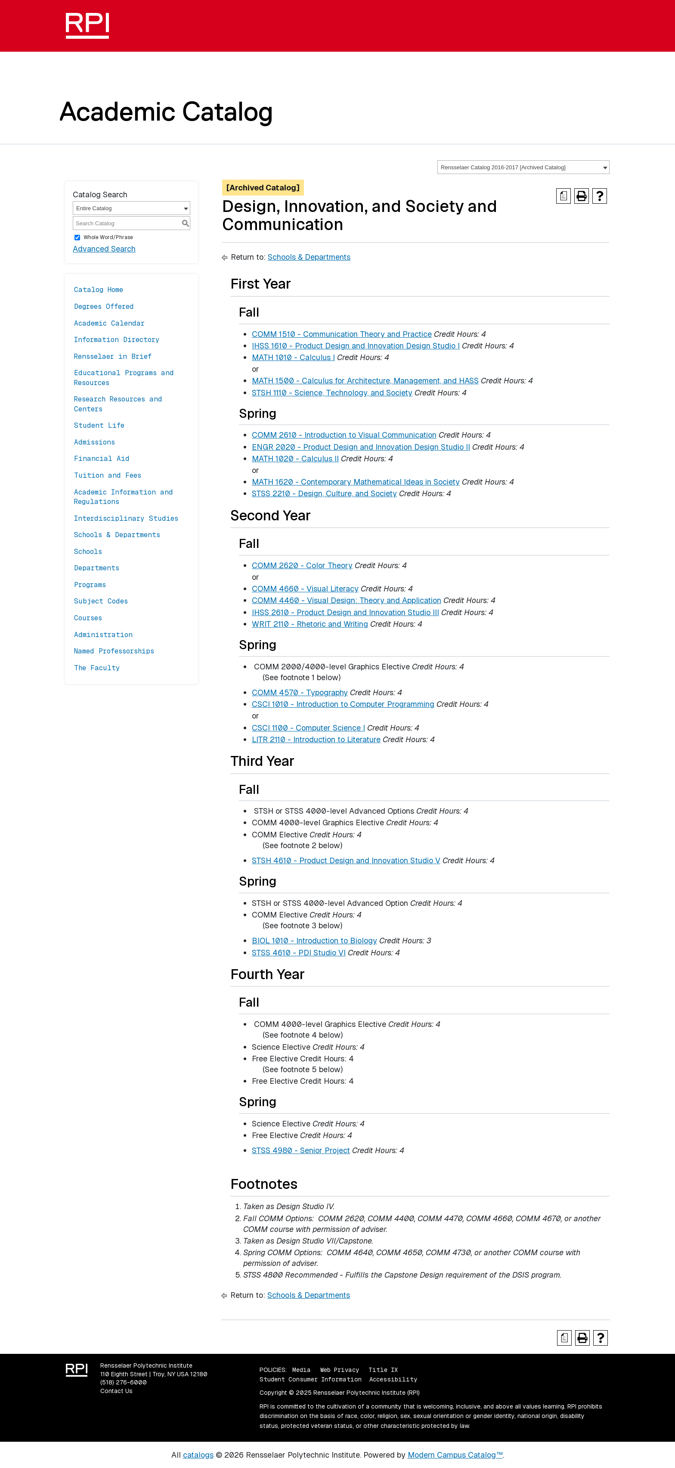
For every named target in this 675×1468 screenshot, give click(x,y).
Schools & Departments (117, 534)
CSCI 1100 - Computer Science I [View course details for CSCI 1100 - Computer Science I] (308, 728)
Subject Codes (101, 601)
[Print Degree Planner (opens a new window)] (563, 196)
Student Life (99, 425)
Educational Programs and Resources (124, 377)
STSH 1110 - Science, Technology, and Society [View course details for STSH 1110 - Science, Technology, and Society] (332, 393)
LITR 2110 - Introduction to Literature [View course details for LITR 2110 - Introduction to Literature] (316, 739)
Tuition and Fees (107, 475)
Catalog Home (98, 289)
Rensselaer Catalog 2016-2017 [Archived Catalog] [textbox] (503, 167)
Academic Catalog (166, 111)
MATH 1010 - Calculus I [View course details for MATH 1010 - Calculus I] (293, 357)
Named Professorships (114, 651)
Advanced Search (104, 249)
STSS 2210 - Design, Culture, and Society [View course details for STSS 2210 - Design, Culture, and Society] (324, 493)
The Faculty (97, 667)
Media (301, 1370)
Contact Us (116, 1391)
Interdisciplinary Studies (126, 518)
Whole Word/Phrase (108, 237)
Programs (90, 584)
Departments (96, 567)
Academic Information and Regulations (123, 497)
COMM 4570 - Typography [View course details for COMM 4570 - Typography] (300, 692)
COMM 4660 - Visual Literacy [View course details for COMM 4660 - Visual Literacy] (305, 589)
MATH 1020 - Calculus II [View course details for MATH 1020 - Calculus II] (295, 458)
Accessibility (393, 1379)
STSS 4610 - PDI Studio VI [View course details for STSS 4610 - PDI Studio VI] (299, 953)
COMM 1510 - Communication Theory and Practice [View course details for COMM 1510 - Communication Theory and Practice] (342, 334)
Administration (103, 634)
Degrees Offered (104, 306)
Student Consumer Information (311, 1379)
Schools (88, 551)
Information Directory (117, 339)
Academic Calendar (109, 323)
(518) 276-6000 (123, 1382)
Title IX (383, 1370)
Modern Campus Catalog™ (455, 1455)
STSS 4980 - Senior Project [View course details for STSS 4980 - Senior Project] (301, 1150)
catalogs (198, 1455)
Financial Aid (102, 458)
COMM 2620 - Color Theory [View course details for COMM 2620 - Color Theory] (302, 565)
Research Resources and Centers (118, 404)
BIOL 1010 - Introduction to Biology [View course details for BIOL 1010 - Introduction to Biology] (314, 940)
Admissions (94, 442)
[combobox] (523, 167)
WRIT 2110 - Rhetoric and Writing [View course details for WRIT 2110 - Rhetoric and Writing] (310, 624)
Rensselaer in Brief (113, 356)
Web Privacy (339, 1370)
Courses (88, 617)
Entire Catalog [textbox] (93, 208)
